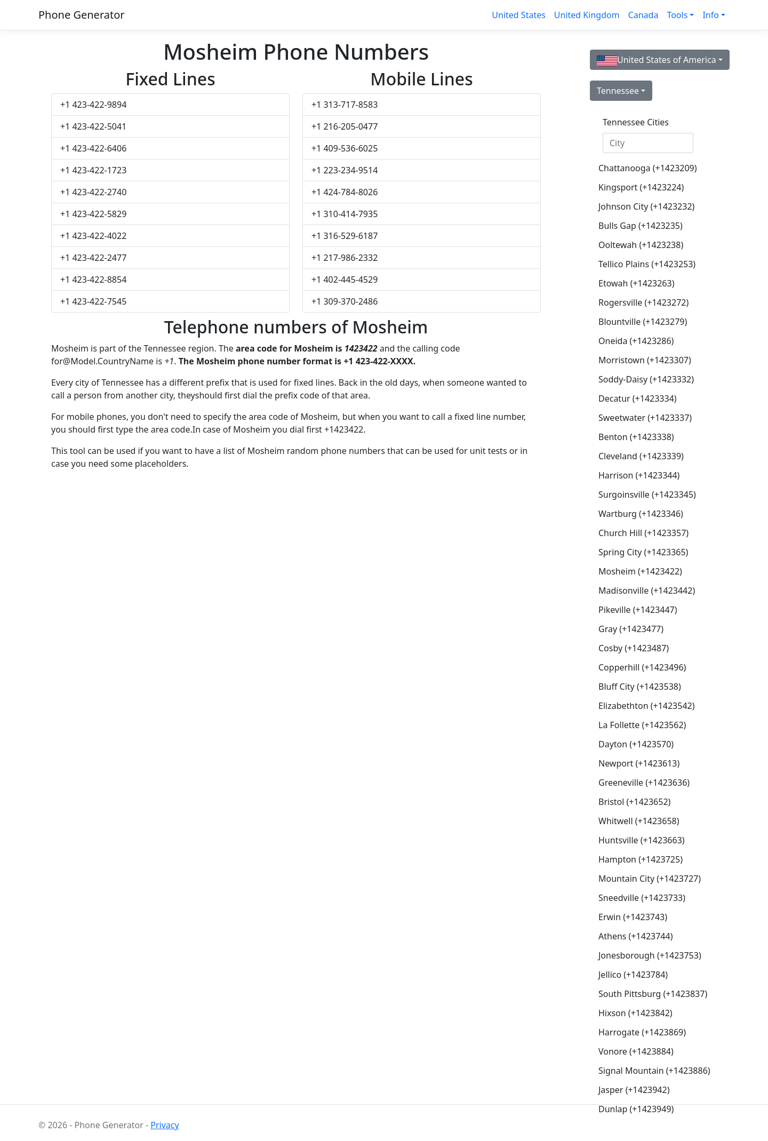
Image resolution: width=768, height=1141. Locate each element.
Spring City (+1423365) (643, 552)
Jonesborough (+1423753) (649, 955)
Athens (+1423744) (635, 936)
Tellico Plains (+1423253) (646, 264)
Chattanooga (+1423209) (647, 168)
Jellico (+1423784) (633, 974)
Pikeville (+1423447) (637, 610)
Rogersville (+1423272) (643, 302)
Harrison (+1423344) (638, 475)
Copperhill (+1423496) (642, 667)
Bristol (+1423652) (634, 802)
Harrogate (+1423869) (642, 1032)
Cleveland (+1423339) (641, 456)
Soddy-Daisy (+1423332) (646, 379)
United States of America (656, 60)
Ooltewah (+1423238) (640, 245)
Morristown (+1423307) (644, 360)
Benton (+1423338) (636, 437)
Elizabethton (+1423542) (646, 706)
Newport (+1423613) (638, 763)
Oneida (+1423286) (636, 341)
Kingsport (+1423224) (641, 187)
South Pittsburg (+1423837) (652, 994)
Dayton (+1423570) (636, 744)
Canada (643, 15)
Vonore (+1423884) (636, 1051)
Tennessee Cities (636, 122)
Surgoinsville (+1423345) (647, 494)
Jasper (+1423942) (633, 1090)
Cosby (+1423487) (633, 648)
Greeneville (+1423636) (644, 782)
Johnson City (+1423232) (646, 206)
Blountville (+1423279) (642, 322)
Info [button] (710, 15)
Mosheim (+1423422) (640, 571)
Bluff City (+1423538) (639, 686)
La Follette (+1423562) (642, 725)
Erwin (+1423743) (632, 917)
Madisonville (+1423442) (646, 590)
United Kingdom (587, 15)
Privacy (164, 1125)
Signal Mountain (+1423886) (652, 1070)
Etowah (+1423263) (636, 283)
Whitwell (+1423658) (638, 821)
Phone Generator (81, 14)
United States (519, 15)
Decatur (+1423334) (637, 398)
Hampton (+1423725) (640, 859)
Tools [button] (677, 15)
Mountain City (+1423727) (649, 878)
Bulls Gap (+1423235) (640, 226)
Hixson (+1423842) (635, 1013)
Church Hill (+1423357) (643, 533)
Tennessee (618, 91)
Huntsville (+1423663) (641, 840)
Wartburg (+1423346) (640, 514)
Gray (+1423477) (630, 629)
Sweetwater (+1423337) (645, 418)
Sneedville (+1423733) (641, 898)
